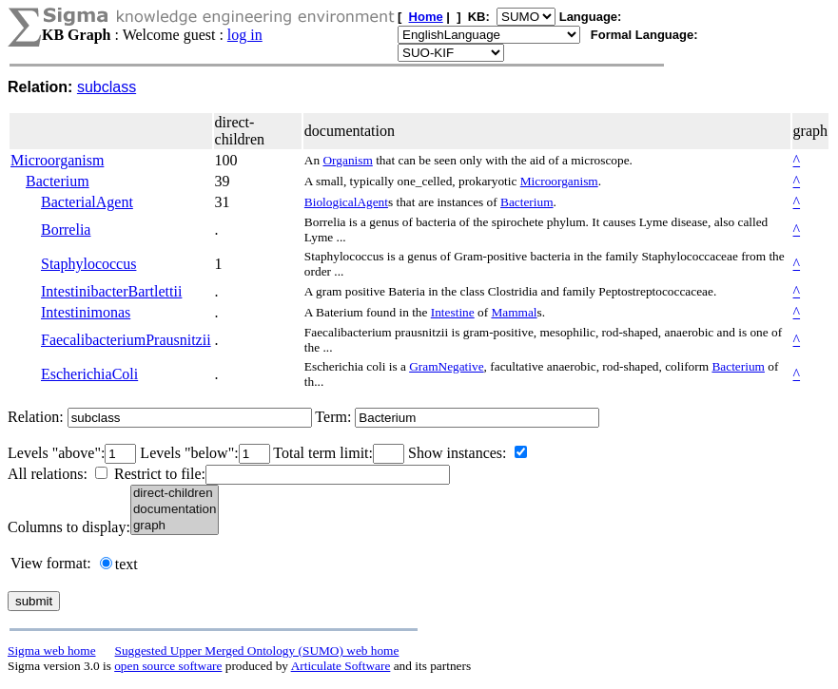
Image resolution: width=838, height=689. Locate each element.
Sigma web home (52, 650)
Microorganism (57, 160)
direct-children (174, 494)
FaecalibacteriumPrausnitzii (126, 340)
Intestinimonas (85, 312)
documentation (174, 510)
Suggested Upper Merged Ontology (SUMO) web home (257, 650)
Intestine (453, 312)
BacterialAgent (87, 202)
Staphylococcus (88, 264)
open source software (168, 666)
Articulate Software (341, 666)
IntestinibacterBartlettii (111, 291)
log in (245, 35)
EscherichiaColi (89, 374)
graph (174, 526)
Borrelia (65, 229)
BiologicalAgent (346, 202)
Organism (347, 160)
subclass (106, 87)
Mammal (513, 312)
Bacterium (57, 181)
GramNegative (446, 366)
